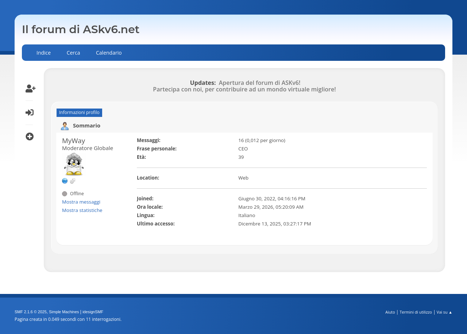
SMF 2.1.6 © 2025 (31, 312)
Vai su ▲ (444, 312)
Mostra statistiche (82, 210)
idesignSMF (92, 312)
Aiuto (390, 312)
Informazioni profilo (79, 112)
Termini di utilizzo (416, 312)
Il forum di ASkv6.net (81, 29)
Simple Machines (64, 312)
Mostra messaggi (81, 202)
